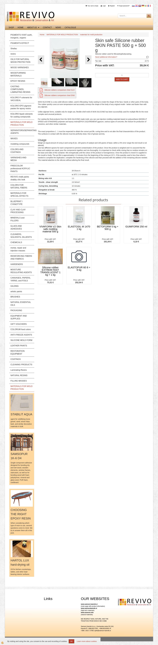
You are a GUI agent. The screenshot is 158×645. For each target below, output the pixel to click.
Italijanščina (146, 6)
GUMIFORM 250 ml (136, 226)
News (58, 27)
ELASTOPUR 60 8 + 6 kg (79, 268)
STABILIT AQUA (21, 414)
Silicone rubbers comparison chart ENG (59, 95)
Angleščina (139, 6)
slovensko (133, 6)
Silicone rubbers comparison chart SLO (59, 90)
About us (32, 27)
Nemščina (143, 6)
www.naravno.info (87, 612)
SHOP (11, 27)
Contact (47, 27)
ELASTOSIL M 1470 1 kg (79, 227)
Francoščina (149, 6)
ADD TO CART (122, 79)
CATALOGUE (70, 27)
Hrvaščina (136, 6)
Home (42, 35)
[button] (88, 59)
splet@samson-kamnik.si (102, 630)
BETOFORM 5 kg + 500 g (107, 227)
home (21, 27)
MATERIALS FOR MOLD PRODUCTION (62, 35)
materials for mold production (91, 35)
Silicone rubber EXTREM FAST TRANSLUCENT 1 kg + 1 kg (50, 271)
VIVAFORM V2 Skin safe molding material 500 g (50, 229)
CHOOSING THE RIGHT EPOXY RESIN (21, 514)
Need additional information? (106, 57)
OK (71, 641)
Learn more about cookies (87, 641)
